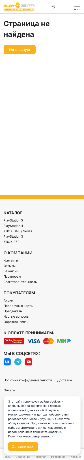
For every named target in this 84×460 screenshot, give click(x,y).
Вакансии (11, 271)
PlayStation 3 (13, 236)
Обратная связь (16, 322)
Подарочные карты (18, 306)
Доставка (64, 380)
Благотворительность (20, 282)
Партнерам (12, 276)
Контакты (11, 260)
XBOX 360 (11, 242)
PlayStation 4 (13, 226)
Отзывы (9, 266)
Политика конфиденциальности (28, 380)
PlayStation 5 (13, 220)
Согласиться (23, 446)
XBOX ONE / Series (18, 231)
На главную (19, 49)
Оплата (9, 390)
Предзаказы (13, 311)
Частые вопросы (16, 316)
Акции (8, 300)
